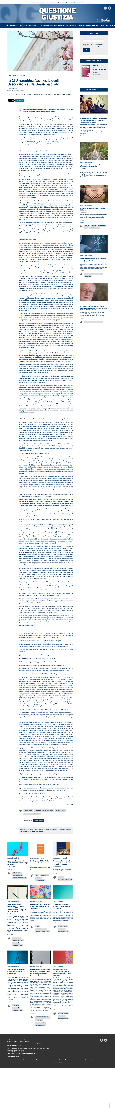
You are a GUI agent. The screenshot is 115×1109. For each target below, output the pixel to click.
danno (37, 875)
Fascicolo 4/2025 (98, 65)
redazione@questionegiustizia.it (28, 1053)
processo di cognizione (40, 1022)
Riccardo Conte (10, 913)
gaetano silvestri (88, 322)
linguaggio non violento (41, 928)
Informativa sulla (13, 1056)
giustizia (37, 926)
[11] (27, 207)
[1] (40, 144)
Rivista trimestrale (93, 61)
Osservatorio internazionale (47, 25)
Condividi (19, 100)
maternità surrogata (102, 225)
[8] (20, 665)
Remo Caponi (57, 975)
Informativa (82, 2)
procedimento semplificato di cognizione (42, 1017)
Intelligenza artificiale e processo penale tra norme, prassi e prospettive (93, 259)
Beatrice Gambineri (35, 977)
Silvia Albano (83, 212)
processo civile (60, 811)
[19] (72, 487)
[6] (65, 183)
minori (86, 227)
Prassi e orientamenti (93, 89)
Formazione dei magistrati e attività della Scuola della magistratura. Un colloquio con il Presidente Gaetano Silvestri (93, 308)
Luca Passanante (12, 973)
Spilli (102, 25)
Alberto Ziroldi (84, 261)
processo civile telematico (32, 814)
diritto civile (28, 811)
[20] (26, 502)
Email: (84, 38)
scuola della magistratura (94, 227)
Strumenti (61, 25)
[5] (26, 183)
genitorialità (94, 225)
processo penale (88, 276)
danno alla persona (44, 875)
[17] (66, 461)
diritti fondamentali (17, 872)
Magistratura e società (30, 25)
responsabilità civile (40, 880)
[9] (66, 191)
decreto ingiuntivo (17, 937)
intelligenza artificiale (17, 875)
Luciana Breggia (13, 88)
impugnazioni (16, 1005)
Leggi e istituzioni (16, 25)
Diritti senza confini (92, 25)
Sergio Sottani (83, 168)
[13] (46, 313)
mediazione (60, 877)
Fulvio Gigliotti (57, 908)
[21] (20, 797)
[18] (57, 463)
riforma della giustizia (17, 945)
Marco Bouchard (57, 866)
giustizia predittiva (88, 273)
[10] (35, 197)
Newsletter (93, 33)
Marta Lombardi (34, 864)
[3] (41, 170)
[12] (25, 219)
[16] (27, 380)
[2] (71, 156)
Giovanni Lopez (93, 122)
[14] (34, 347)
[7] (70, 185)
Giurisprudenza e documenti (75, 25)
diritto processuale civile (18, 940)
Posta (11, 100)
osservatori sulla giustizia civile (44, 811)
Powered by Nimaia (57, 1062)
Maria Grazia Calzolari (85, 122)
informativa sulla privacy (95, 46)
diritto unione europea (63, 1013)
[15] (33, 355)
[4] (54, 181)
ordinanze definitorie (62, 926)
